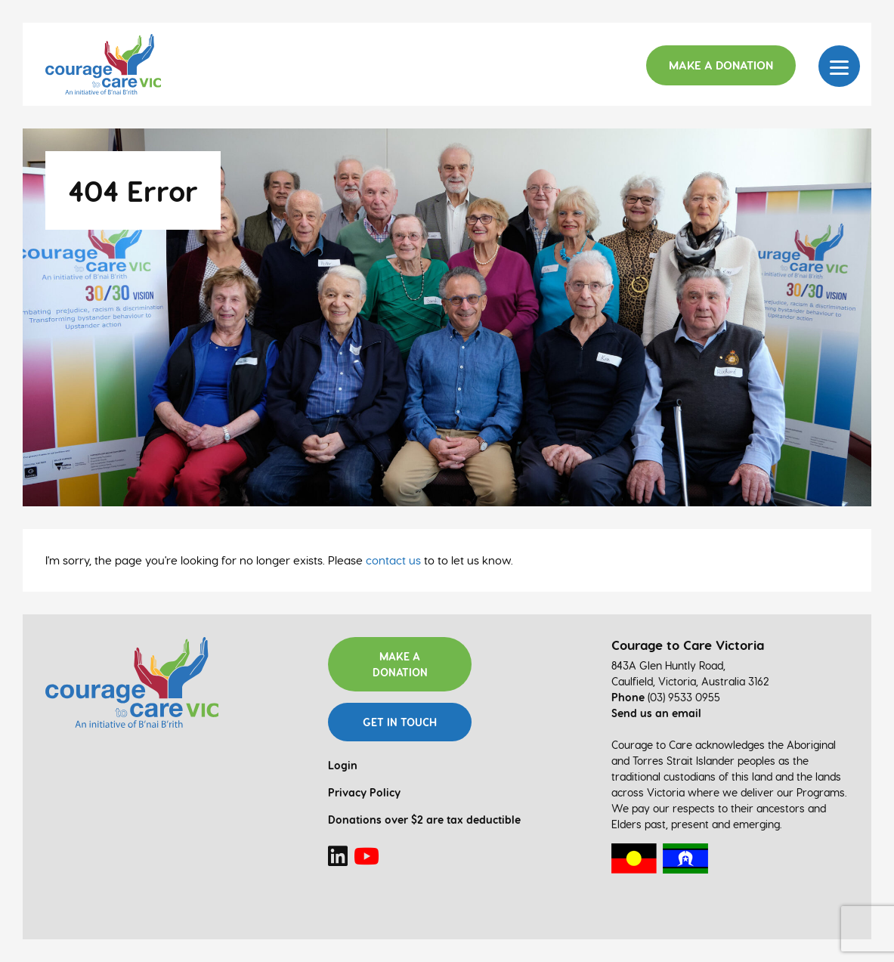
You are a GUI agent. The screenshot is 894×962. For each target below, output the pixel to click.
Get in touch (400, 722)
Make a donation (400, 664)
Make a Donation (721, 65)
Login (342, 765)
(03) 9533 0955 (684, 697)
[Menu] (839, 66)
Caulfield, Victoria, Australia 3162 (690, 681)
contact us (393, 560)
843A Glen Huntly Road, (668, 665)
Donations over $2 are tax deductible (424, 819)
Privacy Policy (364, 792)
